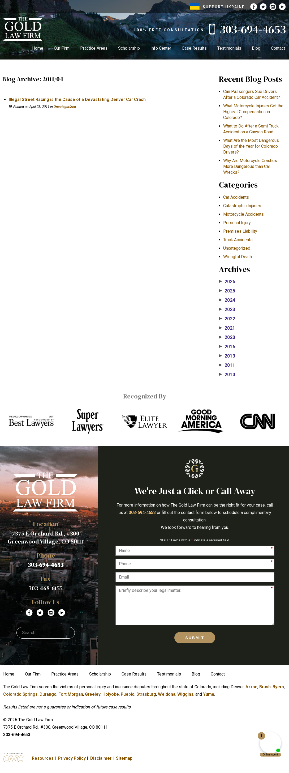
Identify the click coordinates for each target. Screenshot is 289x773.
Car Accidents (236, 197)
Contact (278, 48)
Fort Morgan (70, 694)
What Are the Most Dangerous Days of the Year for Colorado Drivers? (251, 146)
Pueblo (128, 694)
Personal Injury (237, 222)
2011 (227, 365)
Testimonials (229, 48)
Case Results (194, 48)
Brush (265, 686)
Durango (48, 694)
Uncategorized (64, 107)
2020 (227, 337)
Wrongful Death (237, 256)
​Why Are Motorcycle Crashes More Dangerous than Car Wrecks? (250, 166)
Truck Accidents (238, 239)
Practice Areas (93, 48)
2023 (227, 309)
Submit (194, 638)
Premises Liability (240, 231)
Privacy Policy (72, 758)
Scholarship (129, 48)
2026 (227, 281)
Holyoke (110, 694)
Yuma (208, 694)
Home (37, 48)
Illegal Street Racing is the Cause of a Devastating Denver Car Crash (77, 99)
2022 (227, 318)
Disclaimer (100, 758)
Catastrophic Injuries (242, 205)
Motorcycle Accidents (243, 214)
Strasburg (146, 694)
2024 (227, 300)
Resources (43, 758)
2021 (227, 328)
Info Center (160, 48)
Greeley (93, 694)
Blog (256, 48)
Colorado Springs (20, 694)
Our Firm (62, 48)
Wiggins (185, 694)
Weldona (166, 694)
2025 (227, 291)
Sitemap (124, 758)
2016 (227, 346)
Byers (278, 686)
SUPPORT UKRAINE (217, 7)
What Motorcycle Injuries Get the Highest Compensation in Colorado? (253, 111)
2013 (227, 356)
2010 (227, 374)
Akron (251, 686)
